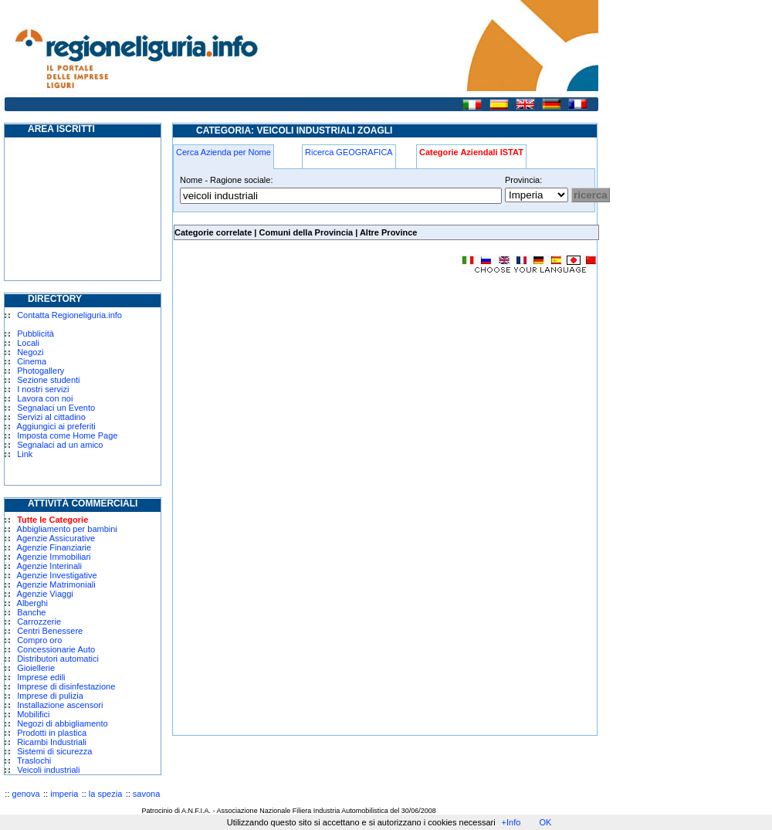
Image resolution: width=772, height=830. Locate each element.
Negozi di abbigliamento (62, 723)
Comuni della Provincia (306, 232)
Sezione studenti (48, 380)
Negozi (30, 352)
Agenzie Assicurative (56, 538)
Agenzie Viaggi (45, 593)
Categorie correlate (213, 232)
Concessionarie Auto (56, 649)
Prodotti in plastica (51, 732)
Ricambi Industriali (51, 742)
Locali (28, 342)
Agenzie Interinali (49, 566)
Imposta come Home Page (67, 435)
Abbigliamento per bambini (67, 529)
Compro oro (39, 640)
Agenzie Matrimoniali (56, 584)
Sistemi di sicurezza (54, 751)
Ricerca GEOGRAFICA (349, 152)
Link (24, 454)
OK (545, 822)
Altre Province (389, 232)
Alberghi (32, 603)
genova (26, 793)
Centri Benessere (50, 630)
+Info (511, 822)
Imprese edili (41, 677)
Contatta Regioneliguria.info (69, 315)
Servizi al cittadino (51, 417)
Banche (31, 612)
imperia (64, 793)
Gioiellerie (36, 667)
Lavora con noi (45, 398)
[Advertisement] (302, 397)
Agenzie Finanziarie (54, 547)
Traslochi (34, 760)
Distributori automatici (58, 658)
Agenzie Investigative (57, 575)
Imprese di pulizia (50, 695)
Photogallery (40, 370)
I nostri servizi (43, 389)
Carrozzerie (39, 621)
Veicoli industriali (48, 769)
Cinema (31, 361)
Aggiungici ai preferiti (56, 426)
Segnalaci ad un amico (60, 444)
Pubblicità (35, 333)
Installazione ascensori (60, 705)
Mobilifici (33, 714)
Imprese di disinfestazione (66, 686)
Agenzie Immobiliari (54, 556)
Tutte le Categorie (52, 519)
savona (146, 793)
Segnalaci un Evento (56, 407)
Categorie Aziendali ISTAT (471, 152)
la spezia (105, 793)
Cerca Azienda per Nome (223, 152)
